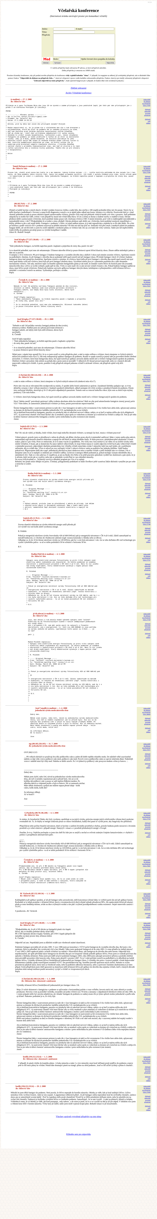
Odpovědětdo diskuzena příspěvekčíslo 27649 (146, 1157)
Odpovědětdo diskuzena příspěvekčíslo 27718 (146, 456)
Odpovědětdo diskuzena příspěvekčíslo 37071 (146, 811)
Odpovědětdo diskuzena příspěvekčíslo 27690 (146, 1050)
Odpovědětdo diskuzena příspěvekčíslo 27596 (146, 185)
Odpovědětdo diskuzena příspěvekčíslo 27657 (146, 404)
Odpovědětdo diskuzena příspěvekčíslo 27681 (146, 927)
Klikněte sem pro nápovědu (78, 1202)
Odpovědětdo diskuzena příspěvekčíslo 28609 (146, 770)
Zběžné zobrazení (78, 92)
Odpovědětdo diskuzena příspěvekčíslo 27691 (146, 1128)
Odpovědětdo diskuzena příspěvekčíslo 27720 (146, 503)
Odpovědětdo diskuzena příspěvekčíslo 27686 (146, 994)
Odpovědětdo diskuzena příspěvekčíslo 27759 (146, 880)
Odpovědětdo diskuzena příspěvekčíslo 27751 (146, 590)
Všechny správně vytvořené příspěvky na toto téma (78, 1185)
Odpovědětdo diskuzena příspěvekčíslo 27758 (146, 659)
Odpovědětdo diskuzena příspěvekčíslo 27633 (146, 304)
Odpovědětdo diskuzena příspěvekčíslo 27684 (146, 965)
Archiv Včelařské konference (78, 97)
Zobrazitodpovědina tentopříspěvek (147, 117)
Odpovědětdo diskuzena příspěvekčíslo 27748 (146, 554)
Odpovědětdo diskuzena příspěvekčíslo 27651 (146, 348)
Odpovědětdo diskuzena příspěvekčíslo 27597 (146, 227)
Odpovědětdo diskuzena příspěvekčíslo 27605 (146, 263)
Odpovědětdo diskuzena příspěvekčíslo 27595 (146, 107)
